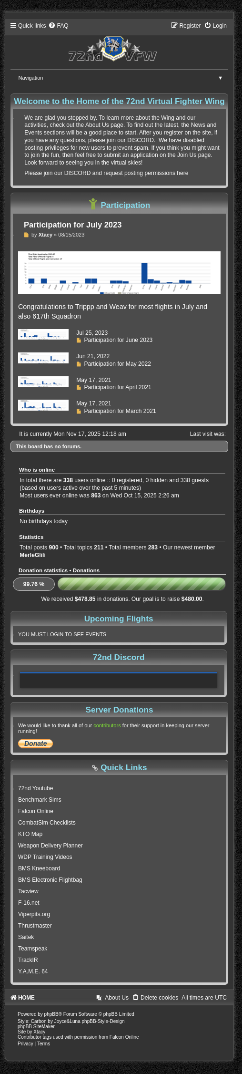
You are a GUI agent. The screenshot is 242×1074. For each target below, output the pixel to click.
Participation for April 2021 (117, 387)
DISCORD (140, 140)
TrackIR (28, 960)
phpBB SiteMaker (36, 1026)
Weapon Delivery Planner (50, 845)
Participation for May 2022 (117, 364)
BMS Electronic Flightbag (50, 880)
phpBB (51, 1014)
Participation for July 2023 (72, 224)
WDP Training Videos (45, 857)
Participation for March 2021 (120, 411)
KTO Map (30, 834)
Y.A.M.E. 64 (33, 971)
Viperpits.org (34, 914)
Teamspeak (32, 948)
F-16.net (29, 902)
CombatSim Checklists (47, 822)
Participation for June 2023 (118, 340)
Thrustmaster (35, 925)
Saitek (26, 937)
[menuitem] (58, 25)
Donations (86, 570)
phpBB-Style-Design (103, 1021)
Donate (35, 743)
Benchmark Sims (39, 799)
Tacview (28, 891)
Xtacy (45, 235)
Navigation (124, 78)
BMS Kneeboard (39, 868)
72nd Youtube (35, 788)
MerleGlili (32, 555)
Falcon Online (35, 811)
